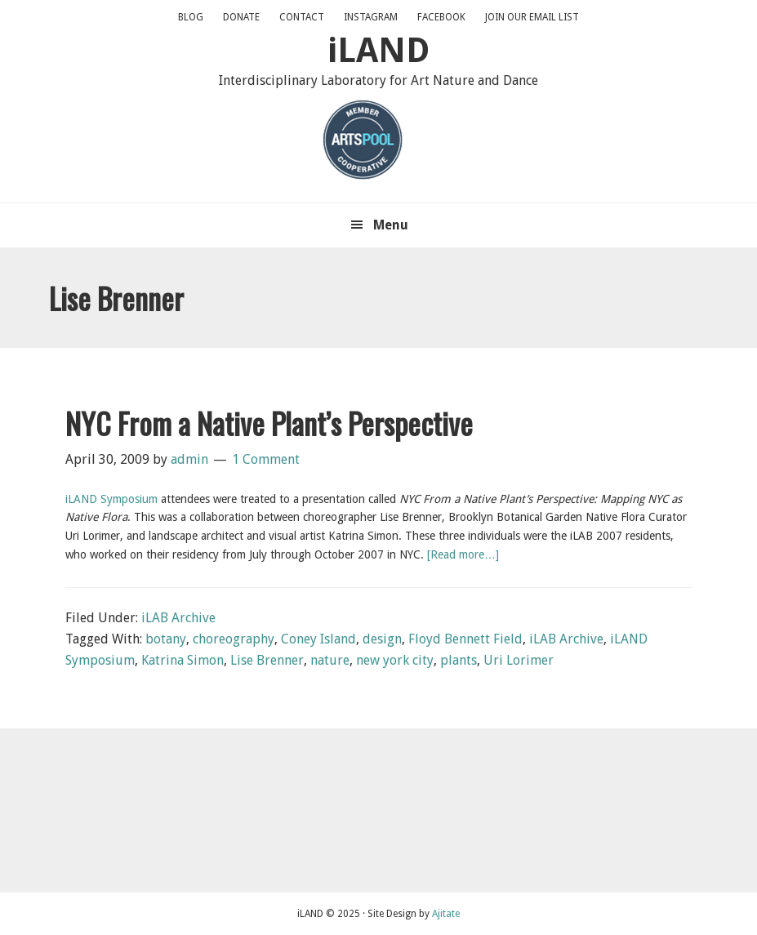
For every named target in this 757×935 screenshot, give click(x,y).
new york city (395, 660)
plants (458, 660)
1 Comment (266, 459)
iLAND (378, 50)
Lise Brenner (267, 660)
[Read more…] (463, 554)
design (382, 639)
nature (330, 660)
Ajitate (446, 913)
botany (165, 639)
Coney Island (318, 639)
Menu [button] (390, 225)
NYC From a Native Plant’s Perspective (269, 422)
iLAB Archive (178, 618)
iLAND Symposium (111, 498)
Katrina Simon (182, 660)
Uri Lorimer (518, 660)
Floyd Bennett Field (465, 639)
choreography (233, 639)
